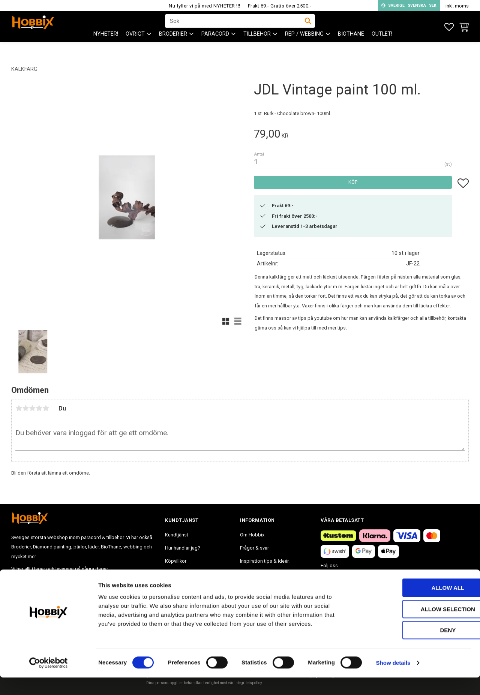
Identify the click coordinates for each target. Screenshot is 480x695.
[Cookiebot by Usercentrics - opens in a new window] (48, 680)
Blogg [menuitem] (246, 574)
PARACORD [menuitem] (215, 45)
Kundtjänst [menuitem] (176, 535)
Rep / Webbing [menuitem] (304, 45)
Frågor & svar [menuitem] (254, 548)
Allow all (417, 605)
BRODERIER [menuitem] (173, 45)
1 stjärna (18, 408)
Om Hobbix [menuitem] (252, 535)
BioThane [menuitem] (351, 45)
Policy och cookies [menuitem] (185, 574)
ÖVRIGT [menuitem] (135, 45)
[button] (449, 27)
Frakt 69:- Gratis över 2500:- (280, 6)
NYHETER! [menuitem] (105, 45)
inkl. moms (457, 6)
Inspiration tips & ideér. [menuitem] (265, 561)
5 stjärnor (45, 408)
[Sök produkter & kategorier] (235, 26)
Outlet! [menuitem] (382, 45)
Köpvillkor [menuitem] (175, 561)
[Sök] (308, 26)
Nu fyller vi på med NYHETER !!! (204, 6)
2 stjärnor (25, 408)
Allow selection (417, 626)
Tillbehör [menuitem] (257, 45)
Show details (393, 680)
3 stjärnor (32, 408)
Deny (417, 647)
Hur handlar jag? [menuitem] (182, 548)
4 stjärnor (39, 408)
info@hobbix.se (120, 581)
